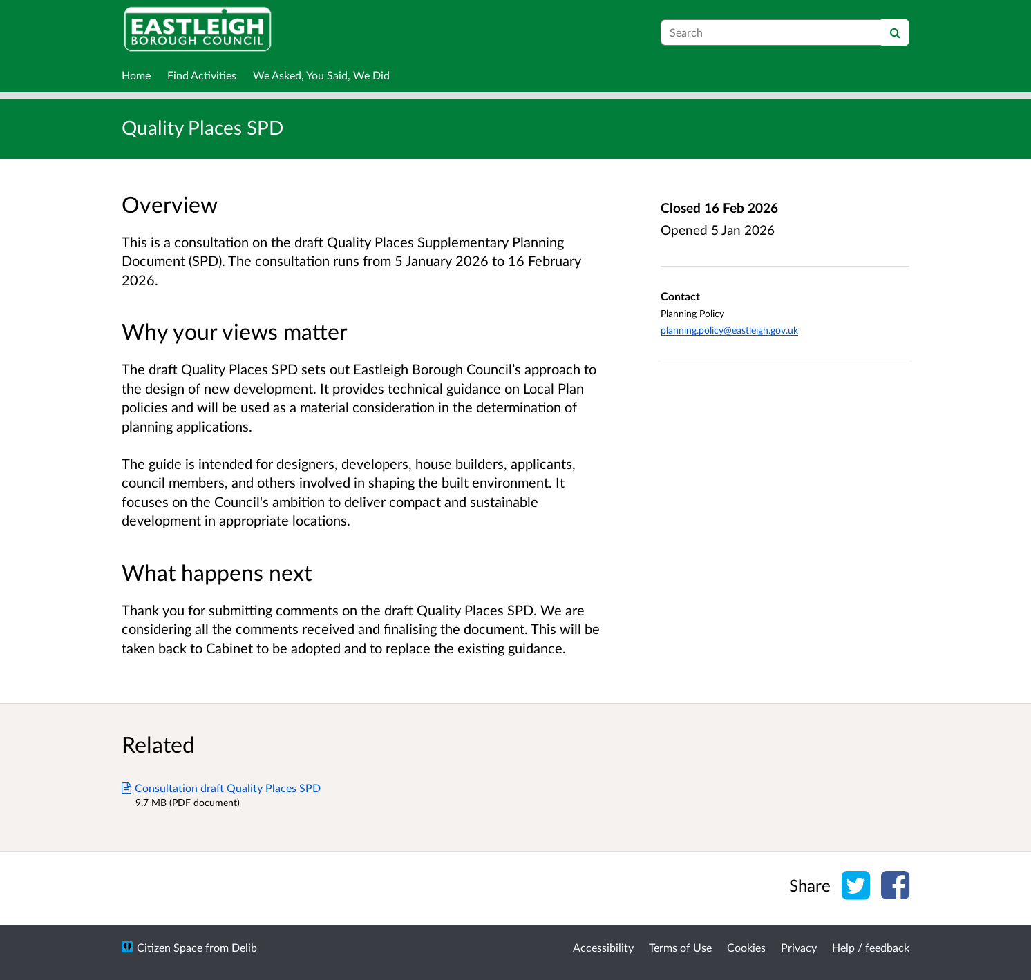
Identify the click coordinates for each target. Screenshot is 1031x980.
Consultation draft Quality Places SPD (221, 787)
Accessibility (603, 947)
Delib (244, 947)
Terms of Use (680, 947)
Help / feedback (870, 947)
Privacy (799, 947)
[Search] (895, 32)
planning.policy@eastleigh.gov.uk (729, 330)
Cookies (746, 947)
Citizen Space (169, 947)
